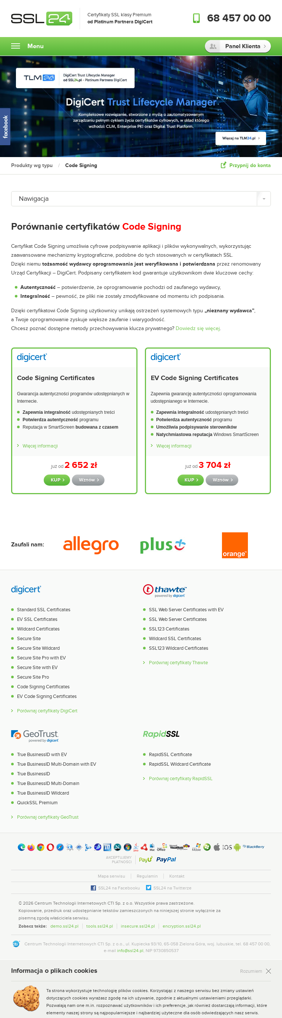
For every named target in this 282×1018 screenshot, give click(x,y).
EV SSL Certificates (37, 619)
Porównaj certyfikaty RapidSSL (181, 778)
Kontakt (177, 876)
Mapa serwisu (111, 876)
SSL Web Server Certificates (178, 619)
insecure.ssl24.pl (138, 926)
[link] (256, 910)
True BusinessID (33, 774)
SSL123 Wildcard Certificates (178, 648)
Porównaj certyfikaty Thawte (178, 663)
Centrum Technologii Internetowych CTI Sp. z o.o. (83, 903)
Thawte (165, 590)
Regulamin (147, 876)
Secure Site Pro (33, 677)
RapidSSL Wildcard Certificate (180, 764)
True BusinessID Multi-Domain (48, 783)
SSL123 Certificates (169, 629)
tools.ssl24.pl (99, 926)
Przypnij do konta (250, 165)
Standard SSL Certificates (43, 610)
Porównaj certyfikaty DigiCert (47, 711)
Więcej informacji (40, 446)
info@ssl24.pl (130, 950)
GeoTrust (35, 735)
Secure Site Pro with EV (41, 658)
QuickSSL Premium (37, 803)
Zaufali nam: (27, 544)
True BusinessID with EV (42, 755)
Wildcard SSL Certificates (175, 639)
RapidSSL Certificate (170, 755)
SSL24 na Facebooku (119, 888)
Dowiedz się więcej (198, 328)
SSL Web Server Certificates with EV (186, 610)
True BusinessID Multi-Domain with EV (56, 764)
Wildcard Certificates (38, 629)
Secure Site (29, 639)
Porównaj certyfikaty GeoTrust (48, 817)
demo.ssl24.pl (64, 926)
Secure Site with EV (37, 668)
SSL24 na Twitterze (172, 888)
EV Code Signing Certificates (195, 378)
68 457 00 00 (239, 18)
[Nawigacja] (141, 198)
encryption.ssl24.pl (182, 926)
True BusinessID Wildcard (43, 793)
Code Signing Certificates (56, 378)
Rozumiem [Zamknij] (251, 971)
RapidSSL (161, 735)
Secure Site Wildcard (38, 648)
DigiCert (26, 590)
